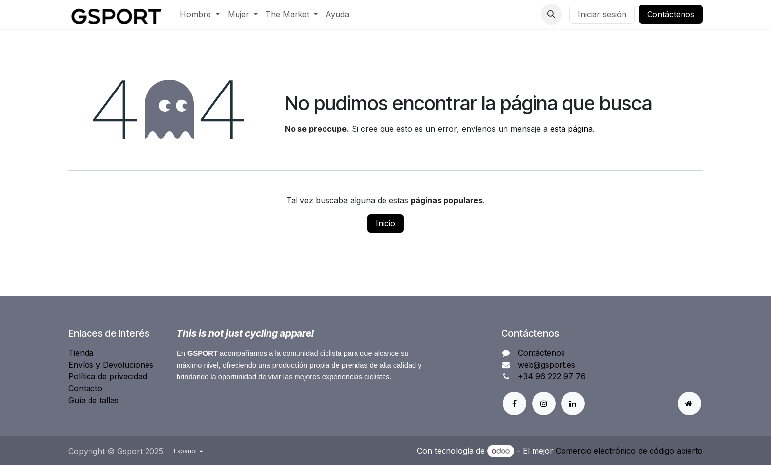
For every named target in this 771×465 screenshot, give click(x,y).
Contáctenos (670, 14)
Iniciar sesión (602, 14)
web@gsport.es (546, 365)
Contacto (85, 388)
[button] (551, 14)
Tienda (80, 353)
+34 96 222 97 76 (552, 376)
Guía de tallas (93, 400)
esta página (571, 129)
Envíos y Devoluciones (110, 365)
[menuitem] (199, 14)
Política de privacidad (107, 376)
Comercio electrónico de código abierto (629, 451)
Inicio (385, 223)
